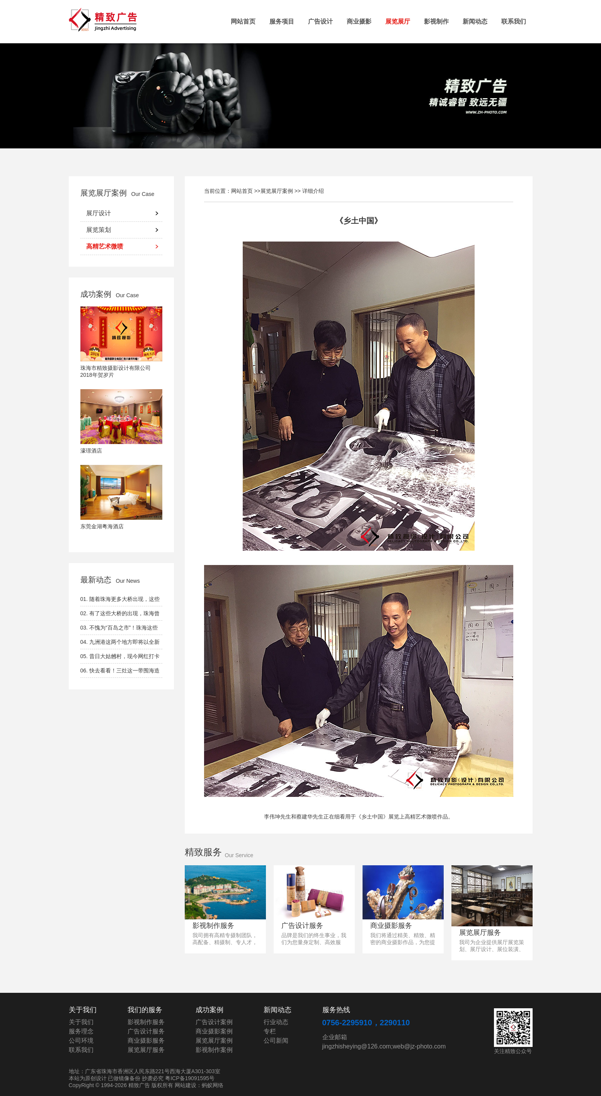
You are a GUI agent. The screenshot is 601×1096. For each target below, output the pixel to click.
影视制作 (436, 21)
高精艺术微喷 (104, 246)
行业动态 (276, 1022)
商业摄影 (359, 21)
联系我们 (513, 21)
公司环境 (81, 1040)
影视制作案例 (214, 1050)
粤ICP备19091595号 (190, 1078)
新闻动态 (475, 21)
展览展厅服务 (480, 932)
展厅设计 (98, 213)
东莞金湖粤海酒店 (102, 526)
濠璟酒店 (91, 451)
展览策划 (98, 229)
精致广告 (107, 20)
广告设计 (320, 21)
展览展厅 (397, 21)
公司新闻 (276, 1040)
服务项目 (281, 21)
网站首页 (243, 21)
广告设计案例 (214, 1022)
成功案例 (95, 294)
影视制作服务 (213, 925)
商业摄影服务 (391, 925)
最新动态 (95, 579)
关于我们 (81, 1022)
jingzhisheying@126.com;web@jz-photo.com (384, 1046)
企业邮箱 (334, 1037)
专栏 (270, 1031)
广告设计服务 (302, 925)
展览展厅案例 (103, 193)
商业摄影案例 (214, 1031)
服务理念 (81, 1031)
